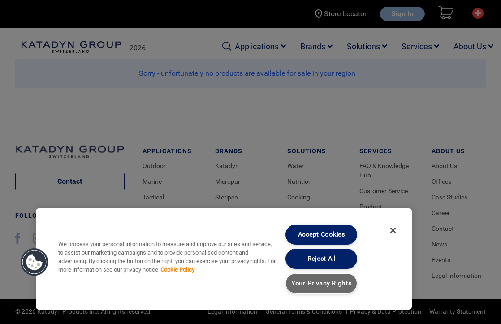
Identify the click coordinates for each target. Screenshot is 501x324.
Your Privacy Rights (321, 283)
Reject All (321, 259)
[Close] (393, 230)
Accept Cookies (321, 234)
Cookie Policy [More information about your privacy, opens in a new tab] (177, 269)
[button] (34, 262)
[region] (224, 259)
